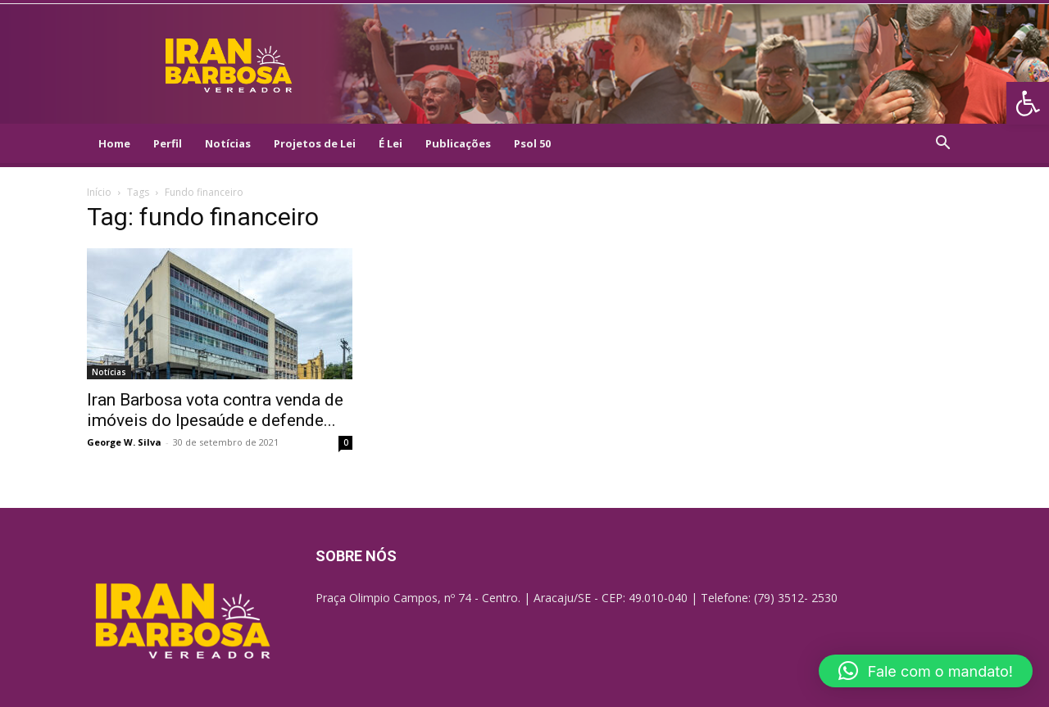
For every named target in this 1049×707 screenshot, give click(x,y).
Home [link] (114, 143)
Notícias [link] (228, 143)
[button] (926, 671)
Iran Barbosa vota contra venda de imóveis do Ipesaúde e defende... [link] (215, 410)
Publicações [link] (458, 143)
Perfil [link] (167, 143)
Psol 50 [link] (532, 143)
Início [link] (99, 192)
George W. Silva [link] (124, 442)
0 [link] (345, 442)
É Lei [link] (390, 143)
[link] (1027, 103)
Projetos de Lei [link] (315, 143)
